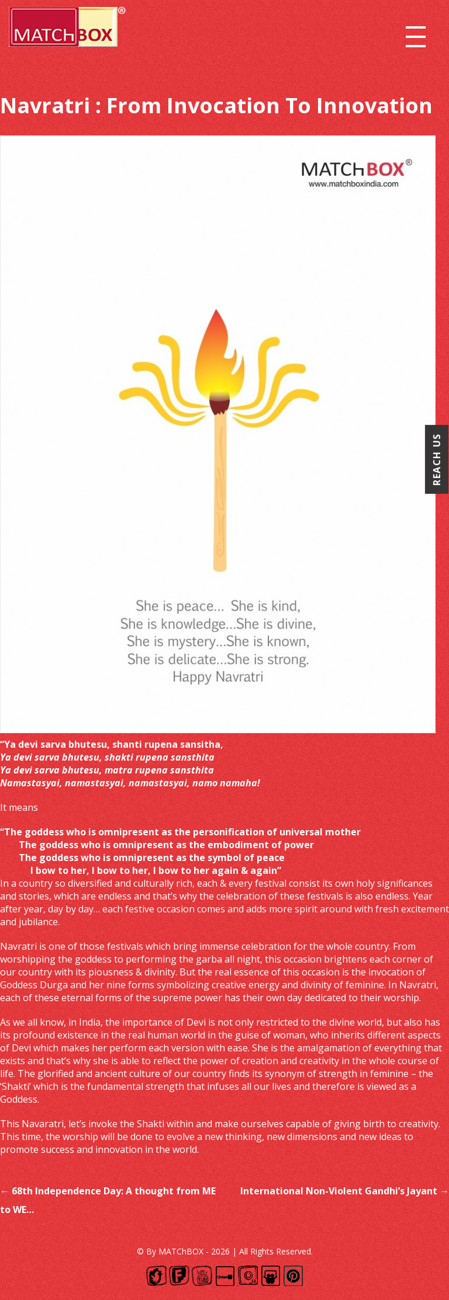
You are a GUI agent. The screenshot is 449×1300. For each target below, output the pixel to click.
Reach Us (436, 460)
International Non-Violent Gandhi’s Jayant (344, 1190)
